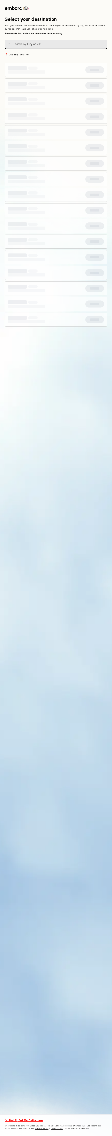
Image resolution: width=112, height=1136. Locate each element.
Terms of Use (57, 1129)
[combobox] (56, 44)
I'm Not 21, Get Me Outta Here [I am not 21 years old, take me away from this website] (24, 1120)
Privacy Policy (41, 1129)
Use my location (17, 54)
